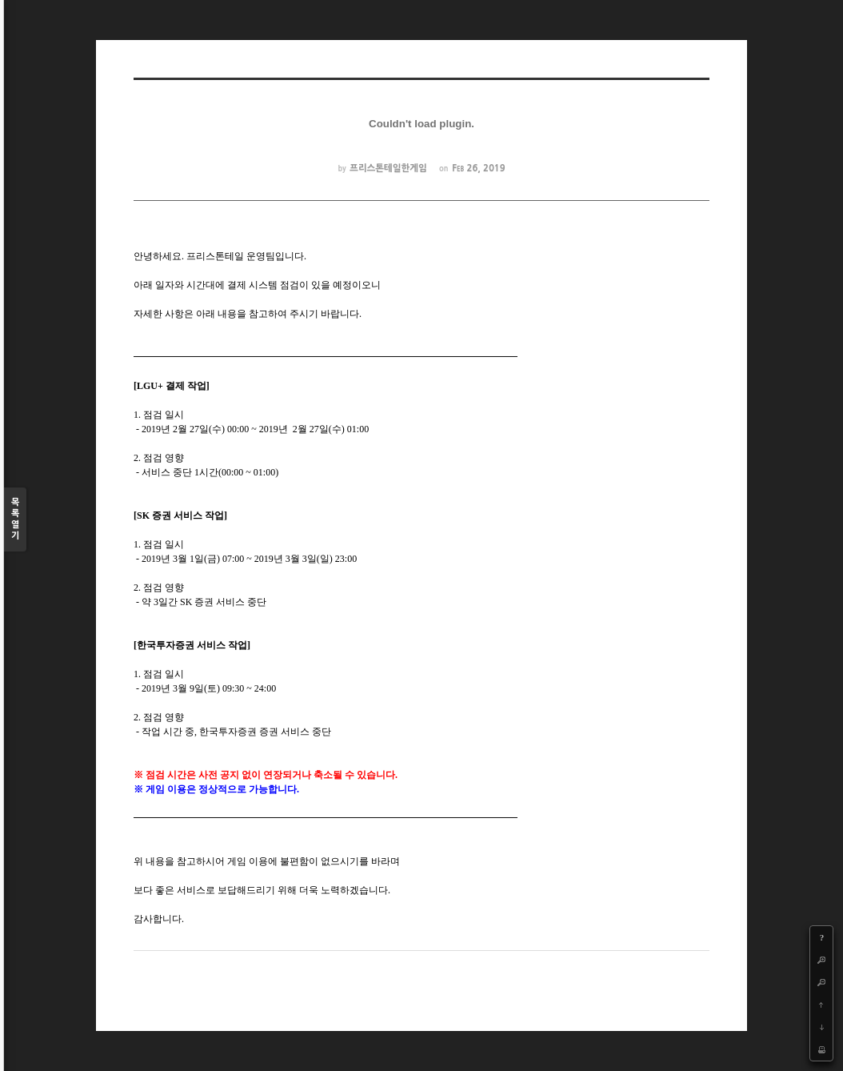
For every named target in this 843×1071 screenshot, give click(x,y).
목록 (15, 520)
